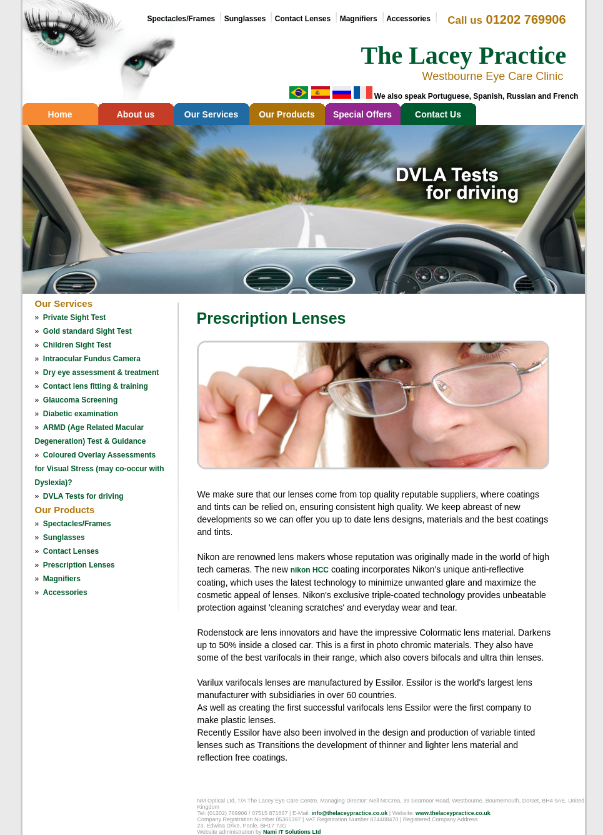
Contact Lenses (303, 18)
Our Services (211, 114)
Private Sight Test (74, 317)
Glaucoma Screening (80, 400)
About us (136, 114)
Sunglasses (245, 18)
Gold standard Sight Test (87, 331)
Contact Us (438, 114)
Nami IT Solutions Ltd (292, 832)
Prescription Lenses (79, 565)
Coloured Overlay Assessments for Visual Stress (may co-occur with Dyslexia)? (99, 469)
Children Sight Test (77, 345)
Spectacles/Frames (181, 18)
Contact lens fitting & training (95, 386)
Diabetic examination (80, 413)
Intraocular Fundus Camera (92, 358)
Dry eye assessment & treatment (101, 372)
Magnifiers (358, 18)
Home (60, 114)
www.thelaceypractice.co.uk (453, 813)
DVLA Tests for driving (83, 496)
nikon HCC (310, 570)
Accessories (65, 592)
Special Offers (362, 114)
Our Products (286, 114)
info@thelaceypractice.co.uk (349, 813)
